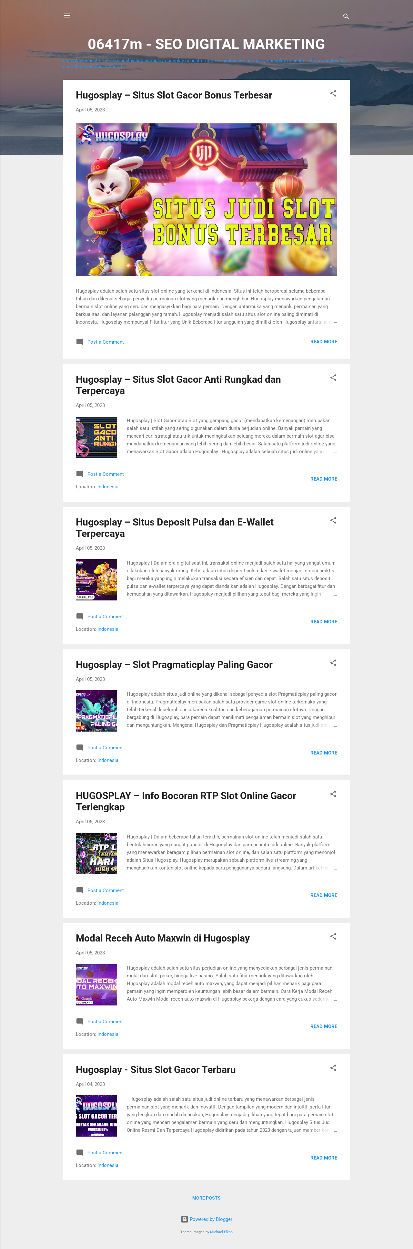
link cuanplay (150, 61)
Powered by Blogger (206, 1219)
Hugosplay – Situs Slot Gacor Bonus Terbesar (174, 95)
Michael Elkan (221, 1232)
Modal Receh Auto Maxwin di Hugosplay (163, 938)
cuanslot (92, 61)
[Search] (346, 17)
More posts (206, 1198)
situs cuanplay (118, 61)
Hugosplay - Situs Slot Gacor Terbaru (156, 1069)
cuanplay (72, 61)
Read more (323, 342)
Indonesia (107, 487)
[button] (333, 94)
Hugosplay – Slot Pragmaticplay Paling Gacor (174, 664)
